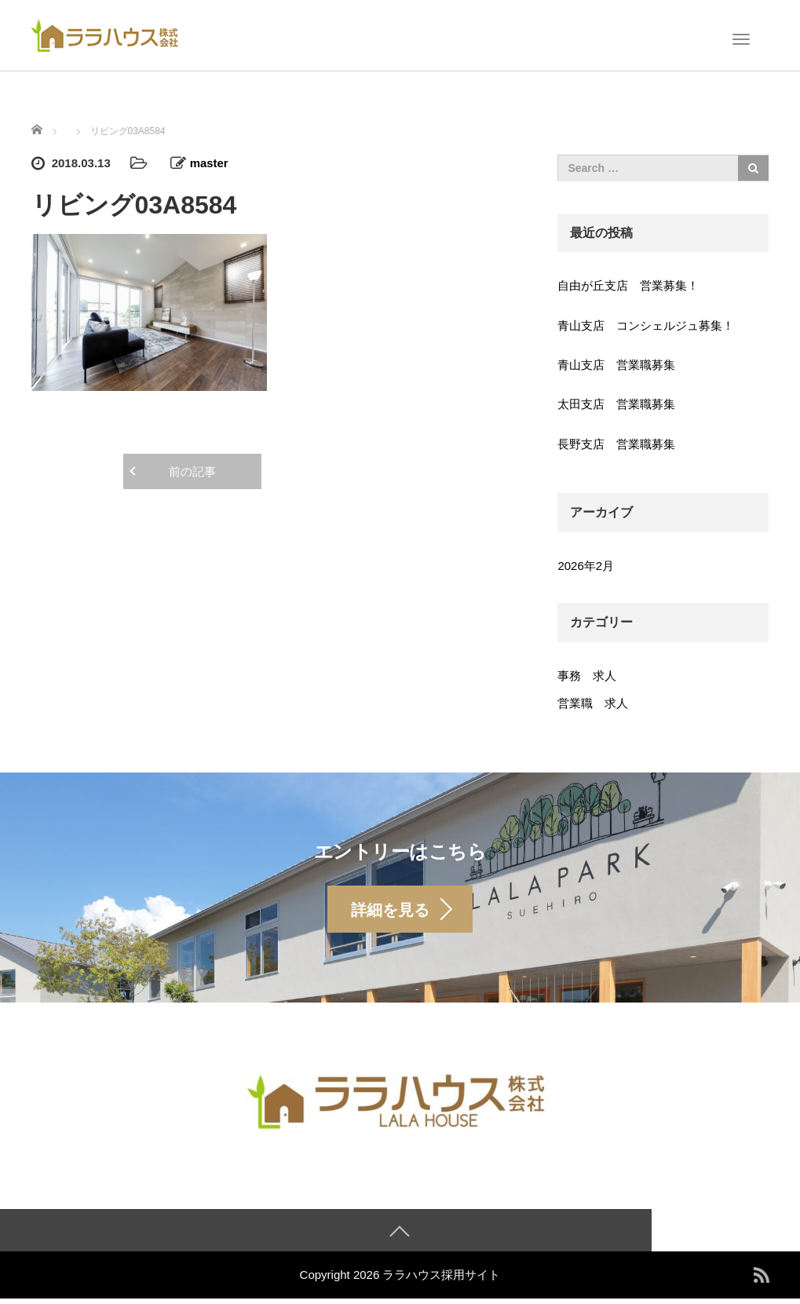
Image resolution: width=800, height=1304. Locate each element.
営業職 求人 (592, 703)
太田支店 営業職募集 (616, 404)
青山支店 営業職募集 (616, 364)
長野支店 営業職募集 (616, 444)
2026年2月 (585, 565)
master (209, 163)
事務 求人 (586, 675)
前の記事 (192, 471)
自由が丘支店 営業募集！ (628, 285)
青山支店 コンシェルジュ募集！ (645, 325)
